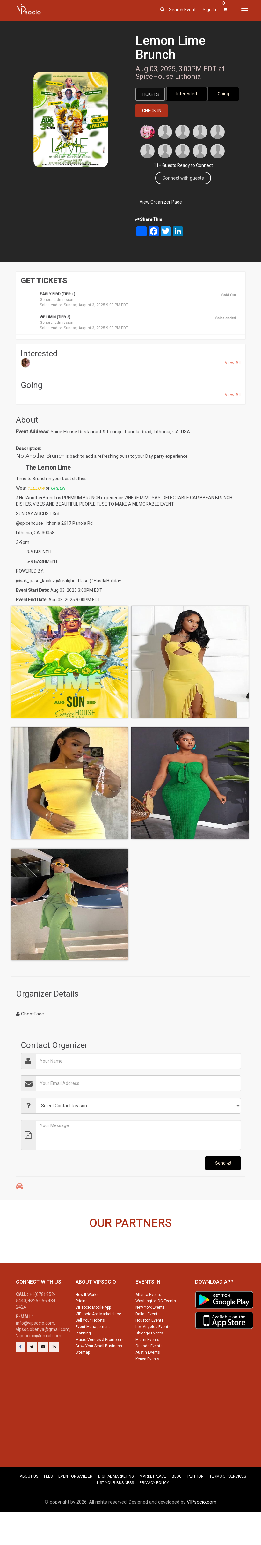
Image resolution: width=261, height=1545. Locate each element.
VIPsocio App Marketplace (98, 1340)
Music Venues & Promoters (100, 1366)
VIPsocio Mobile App (93, 1334)
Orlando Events (149, 1372)
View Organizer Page (161, 202)
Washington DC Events (155, 1328)
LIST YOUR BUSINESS (115, 1509)
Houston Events (149, 1347)
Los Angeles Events (152, 1353)
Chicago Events (149, 1359)
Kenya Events (147, 1385)
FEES (48, 1503)
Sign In (209, 9)
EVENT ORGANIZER (75, 1503)
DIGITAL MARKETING (116, 1503)
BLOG (177, 1503)
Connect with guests (183, 178)
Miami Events (147, 1366)
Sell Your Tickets (90, 1347)
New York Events (150, 1334)
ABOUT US (29, 1503)
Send (223, 1163)
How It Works (87, 1321)
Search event (182, 9)
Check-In (151, 111)
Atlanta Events (148, 1321)
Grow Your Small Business (99, 1372)
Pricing (82, 1328)
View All (233, 363)
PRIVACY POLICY (154, 1509)
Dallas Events (147, 1340)
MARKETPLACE (153, 1503)
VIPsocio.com (201, 1529)
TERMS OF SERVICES (227, 1503)
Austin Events (147, 1379)
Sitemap (83, 1379)
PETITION (195, 1503)
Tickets (151, 94)
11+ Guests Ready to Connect (183, 165)
